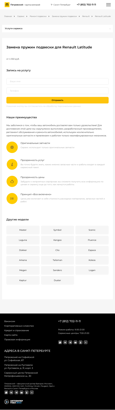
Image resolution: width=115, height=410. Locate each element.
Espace (92, 250)
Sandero (57, 270)
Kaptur (23, 280)
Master (23, 230)
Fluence (92, 240)
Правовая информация (17, 340)
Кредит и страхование (16, 330)
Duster (57, 280)
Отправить (57, 100)
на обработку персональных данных (62, 106)
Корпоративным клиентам (19, 326)
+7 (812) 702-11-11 (86, 4)
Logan (92, 270)
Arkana (23, 260)
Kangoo (57, 240)
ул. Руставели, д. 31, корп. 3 (18, 367)
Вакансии (9, 321)
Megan (23, 270)
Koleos (92, 260)
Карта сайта (10, 335)
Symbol (57, 230)
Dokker (23, 250)
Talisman (57, 260)
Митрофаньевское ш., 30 (21, 375)
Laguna (23, 240)
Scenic (92, 230)
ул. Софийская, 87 (19, 359)
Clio (57, 250)
